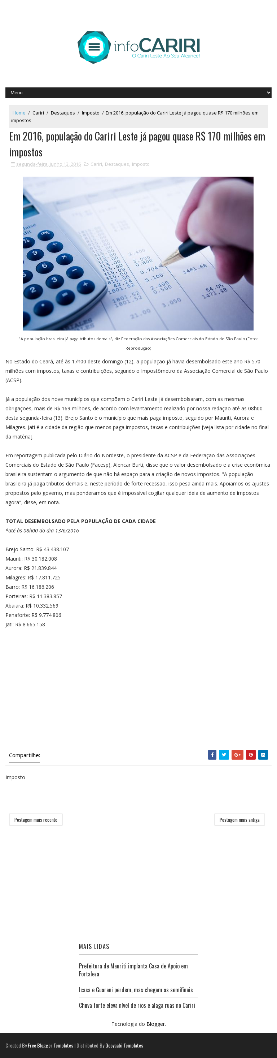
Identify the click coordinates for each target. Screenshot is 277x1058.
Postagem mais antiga (240, 819)
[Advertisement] (138, 689)
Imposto (91, 112)
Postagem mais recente (35, 819)
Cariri (38, 112)
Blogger (155, 1023)
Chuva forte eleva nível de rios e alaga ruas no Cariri (137, 1005)
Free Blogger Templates (50, 1045)
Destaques (63, 112)
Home (19, 112)
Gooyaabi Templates (124, 1045)
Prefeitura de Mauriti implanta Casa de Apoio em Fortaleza (133, 970)
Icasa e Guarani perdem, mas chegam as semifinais (136, 989)
